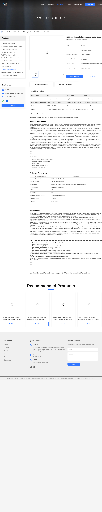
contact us (73, 364)
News (5, 354)
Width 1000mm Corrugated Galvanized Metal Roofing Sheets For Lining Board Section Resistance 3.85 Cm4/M (88, 319)
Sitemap (17, 378)
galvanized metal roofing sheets (80, 273)
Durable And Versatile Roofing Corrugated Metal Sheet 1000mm (11, 318)
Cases (6, 357)
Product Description (66, 84)
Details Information (41, 84)
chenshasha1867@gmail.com (14, 93)
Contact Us (78, 4)
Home (42, 4)
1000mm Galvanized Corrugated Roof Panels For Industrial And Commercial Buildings (36, 319)
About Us (51, 4)
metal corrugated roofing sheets (43, 273)
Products (60, 4)
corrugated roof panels (62, 273)
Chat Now (90, 4)
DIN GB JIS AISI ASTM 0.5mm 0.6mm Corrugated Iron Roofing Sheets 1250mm (62, 319)
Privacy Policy (9, 378)
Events (69, 4)
